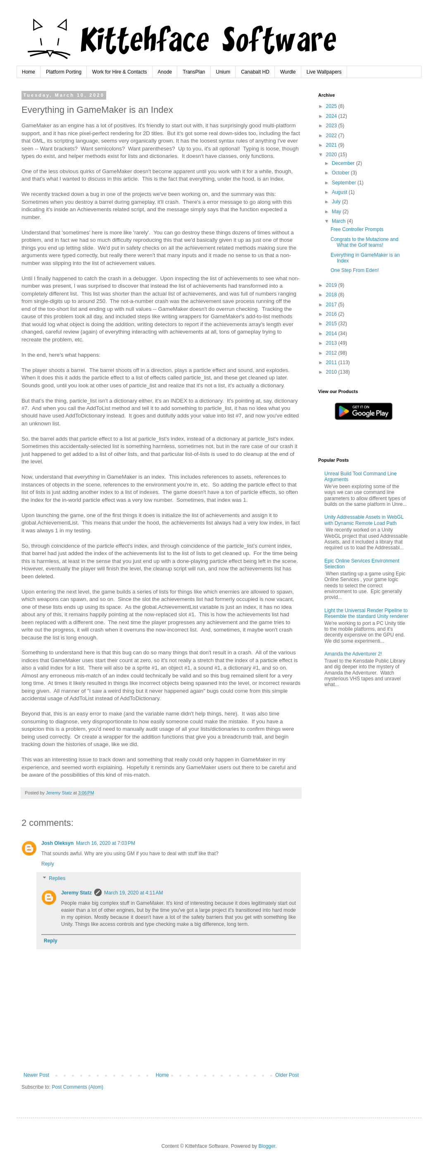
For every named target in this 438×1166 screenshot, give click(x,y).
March (339, 221)
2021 (332, 145)
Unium (223, 72)
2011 (332, 362)
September (344, 183)
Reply (47, 864)
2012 (332, 353)
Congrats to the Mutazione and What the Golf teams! (364, 242)
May (337, 212)
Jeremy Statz (76, 893)
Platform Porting (63, 72)
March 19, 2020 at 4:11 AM (133, 893)
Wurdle (288, 72)
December (344, 163)
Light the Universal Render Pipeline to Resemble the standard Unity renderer (366, 613)
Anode (165, 72)
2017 (332, 305)
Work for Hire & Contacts (119, 72)
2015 (332, 324)
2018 (332, 295)
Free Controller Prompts (357, 229)
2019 (332, 285)
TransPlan (194, 72)
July (337, 202)
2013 (332, 343)
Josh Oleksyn (57, 843)
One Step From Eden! (355, 270)
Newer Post (36, 1075)
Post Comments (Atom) (77, 1087)
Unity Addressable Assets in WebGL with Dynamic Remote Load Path (363, 520)
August (340, 192)
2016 (332, 314)
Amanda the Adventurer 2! (353, 654)
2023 (332, 126)
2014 (332, 333)
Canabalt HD (255, 72)
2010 (332, 372)
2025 (332, 106)
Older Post (287, 1075)
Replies (57, 879)
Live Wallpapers (324, 72)
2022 (332, 135)
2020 (332, 154)
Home (28, 72)
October (341, 173)
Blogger (266, 1146)
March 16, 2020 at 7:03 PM (105, 843)
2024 (332, 116)
